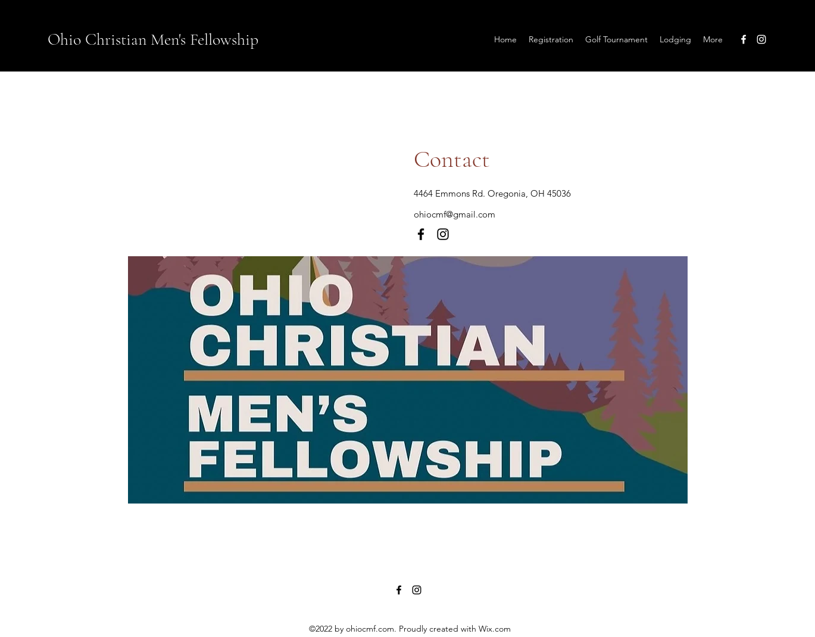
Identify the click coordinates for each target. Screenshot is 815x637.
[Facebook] (744, 39)
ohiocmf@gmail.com (454, 214)
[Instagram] (761, 39)
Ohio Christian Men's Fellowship (153, 39)
